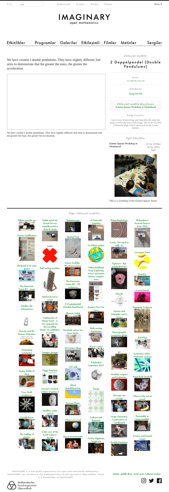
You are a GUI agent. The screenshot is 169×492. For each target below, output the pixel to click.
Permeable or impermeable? (142, 418)
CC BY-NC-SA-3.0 (135, 81)
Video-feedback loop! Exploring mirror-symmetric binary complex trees (96, 273)
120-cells (72, 366)
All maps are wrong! (119, 397)
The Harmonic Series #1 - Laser (26, 288)
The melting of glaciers (27, 436)
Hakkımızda (63, 4)
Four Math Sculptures (27, 394)
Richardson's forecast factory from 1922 (142, 223)
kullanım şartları (153, 473)
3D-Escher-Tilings (73, 348)
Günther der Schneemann (27, 307)
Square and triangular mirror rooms (119, 314)
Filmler (110, 42)
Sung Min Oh (135, 93)
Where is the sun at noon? (142, 398)
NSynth (119, 293)
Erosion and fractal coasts (142, 437)
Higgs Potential (50, 370)
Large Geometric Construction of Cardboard (119, 419)
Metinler (128, 42)
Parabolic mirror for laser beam (73, 331)
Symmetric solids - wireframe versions (142, 355)
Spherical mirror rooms (50, 298)
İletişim (108, 4)
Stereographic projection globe (119, 334)
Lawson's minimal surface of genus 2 (50, 390)
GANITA (142, 274)
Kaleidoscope (73, 220)
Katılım (95, 4)
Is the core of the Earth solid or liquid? (50, 434)
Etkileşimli (90, 42)
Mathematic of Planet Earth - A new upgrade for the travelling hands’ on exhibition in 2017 (50, 325)
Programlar (45, 42)
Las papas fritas (142, 252)
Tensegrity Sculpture (142, 307)
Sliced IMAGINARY (73, 436)
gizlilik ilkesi (126, 473)
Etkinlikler (16, 42)
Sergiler (154, 42)
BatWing (142, 337)
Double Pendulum (119, 442)
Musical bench (142, 290)
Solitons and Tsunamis (96, 419)
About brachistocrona (73, 386)
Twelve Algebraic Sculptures (96, 440)
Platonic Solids (73, 313)
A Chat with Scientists (96, 222)
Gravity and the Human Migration (26, 332)
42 (119, 352)
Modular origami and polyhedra (119, 376)
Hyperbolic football (142, 376)
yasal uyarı (138, 473)
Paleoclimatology (119, 220)
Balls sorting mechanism (96, 330)
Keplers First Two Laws (96, 309)
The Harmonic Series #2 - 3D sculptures (73, 284)
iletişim (116, 473)
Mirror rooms (96, 346)
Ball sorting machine (50, 268)
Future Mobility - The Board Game (73, 264)
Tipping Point (73, 236)
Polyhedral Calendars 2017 (96, 364)
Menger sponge (50, 352)
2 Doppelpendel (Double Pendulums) (73, 305)
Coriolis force (26, 417)
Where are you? (73, 419)
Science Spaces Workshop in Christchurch (136, 106)
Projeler (80, 4)
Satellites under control (49, 412)
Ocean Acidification (26, 235)
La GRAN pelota (96, 245)
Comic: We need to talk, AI (119, 244)
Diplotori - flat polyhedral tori (119, 265)
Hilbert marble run (27, 220)
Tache (50, 246)
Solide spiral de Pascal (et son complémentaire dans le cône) (50, 225)
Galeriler (68, 42)
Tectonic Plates (73, 403)
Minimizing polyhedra (26, 351)
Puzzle (96, 388)
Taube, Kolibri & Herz (27, 372)
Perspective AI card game (26, 267)
